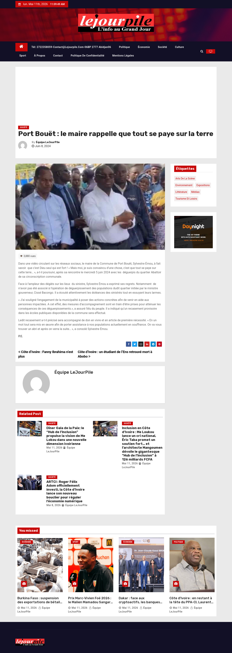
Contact (58, 55)
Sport (22, 55)
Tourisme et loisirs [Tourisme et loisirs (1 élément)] (186, 198)
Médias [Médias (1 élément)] (195, 191)
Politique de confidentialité (87, 55)
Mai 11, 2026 (54, 447)
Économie (144, 47)
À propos (39, 55)
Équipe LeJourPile (48, 142)
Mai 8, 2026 (53, 505)
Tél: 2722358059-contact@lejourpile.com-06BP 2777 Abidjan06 (71, 47)
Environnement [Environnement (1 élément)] (183, 185)
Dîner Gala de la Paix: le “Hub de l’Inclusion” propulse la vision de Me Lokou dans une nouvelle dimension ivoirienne (66, 436)
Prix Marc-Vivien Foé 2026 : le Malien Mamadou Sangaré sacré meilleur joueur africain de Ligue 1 (90, 604)
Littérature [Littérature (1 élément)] (181, 191)
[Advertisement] (116, 97)
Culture (179, 47)
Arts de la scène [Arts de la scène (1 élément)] (185, 178)
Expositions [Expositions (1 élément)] (203, 185)
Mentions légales (123, 55)
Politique (124, 47)
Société (162, 47)
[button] (201, 51)
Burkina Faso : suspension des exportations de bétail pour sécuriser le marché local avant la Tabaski (38, 604)
